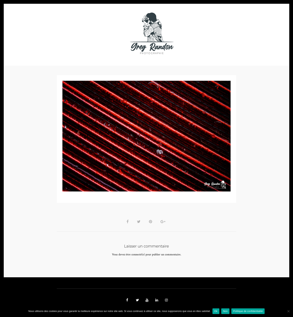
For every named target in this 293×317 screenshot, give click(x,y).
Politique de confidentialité (248, 311)
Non (225, 311)
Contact (189, 33)
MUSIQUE (117, 33)
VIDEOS (99, 33)
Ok (216, 311)
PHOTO (80, 33)
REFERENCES (211, 33)
